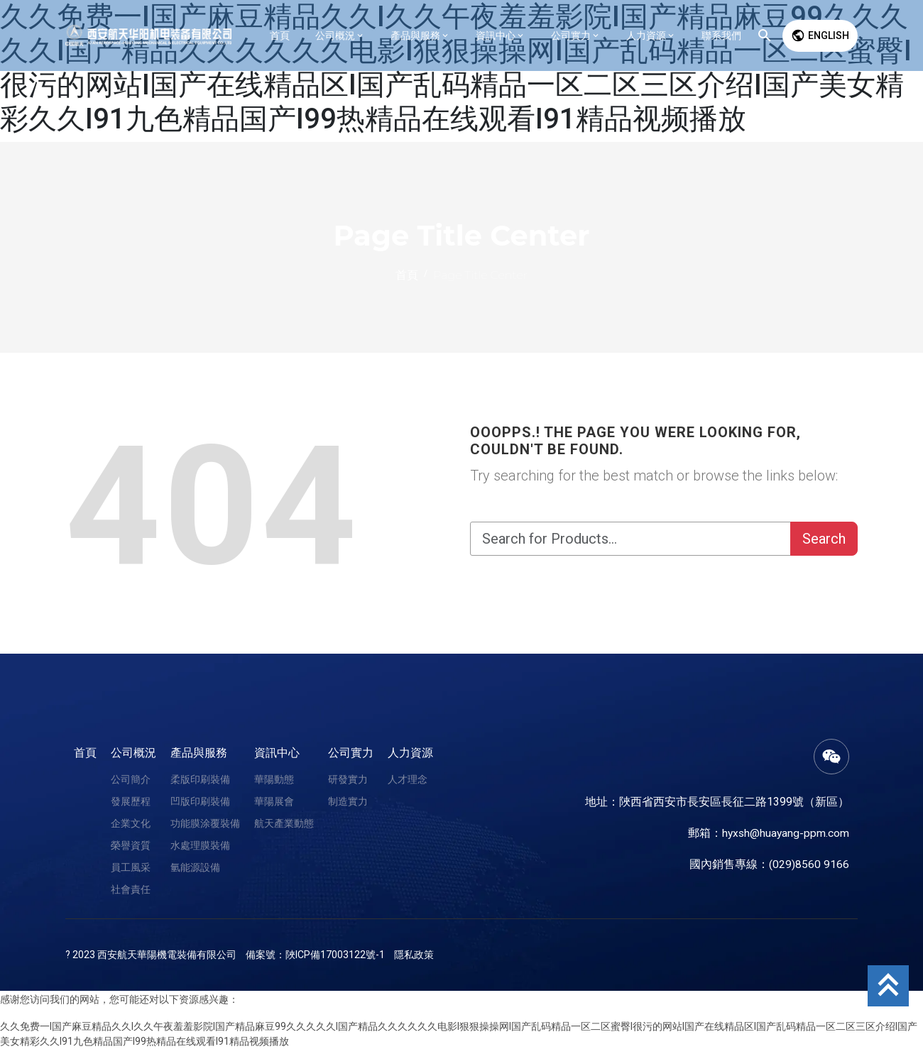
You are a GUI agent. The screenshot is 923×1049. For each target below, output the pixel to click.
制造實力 (348, 801)
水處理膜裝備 (200, 845)
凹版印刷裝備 (200, 801)
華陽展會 (274, 801)
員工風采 (131, 867)
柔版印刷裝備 (200, 779)
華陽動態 (274, 779)
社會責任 (131, 889)
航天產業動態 (284, 823)
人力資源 (410, 752)
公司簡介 (131, 779)
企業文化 (131, 823)
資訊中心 (277, 752)
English (820, 35)
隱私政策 (414, 954)
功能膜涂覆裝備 (205, 823)
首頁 (85, 752)
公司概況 (133, 752)
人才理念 (407, 779)
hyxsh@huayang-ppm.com (784, 833)
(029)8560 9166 (809, 864)
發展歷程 (131, 801)
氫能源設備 (195, 867)
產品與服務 (198, 752)
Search (824, 538)
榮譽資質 (131, 845)
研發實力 (348, 779)
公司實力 (350, 752)
